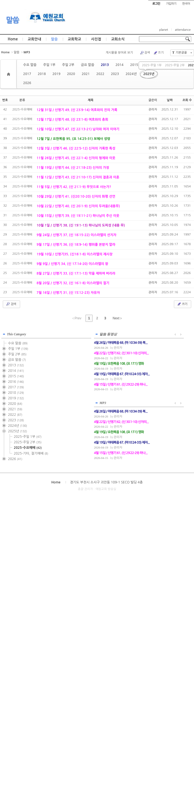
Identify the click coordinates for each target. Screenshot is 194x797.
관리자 (153, 109)
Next (117, 318)
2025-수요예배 (28, 447)
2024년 (131, 74)
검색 (145, 53)
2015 (134, 65)
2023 (115, 74)
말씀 (12, 20)
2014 (119, 65)
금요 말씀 (87, 65)
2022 (100, 74)
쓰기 (158, 53)
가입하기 (171, 3)
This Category (16, 334)
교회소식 (118, 39)
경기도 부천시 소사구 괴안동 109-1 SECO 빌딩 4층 (106, 481)
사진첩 (96, 39)
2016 (16, 381)
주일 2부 (68, 65)
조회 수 (187, 100)
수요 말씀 (29, 65)
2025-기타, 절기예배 (31, 453)
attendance (183, 29)
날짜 (170, 100)
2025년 (148, 74)
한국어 (186, 3)
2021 (86, 74)
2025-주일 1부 (151, 65)
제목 (90, 100)
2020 (71, 74)
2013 (105, 65)
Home (13, 39)
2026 (27, 83)
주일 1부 (49, 65)
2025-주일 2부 (174, 65)
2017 (27, 74)
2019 (56, 74)
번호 (5, 100)
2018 (42, 74)
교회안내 (34, 39)
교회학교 (74, 39)
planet (163, 29)
